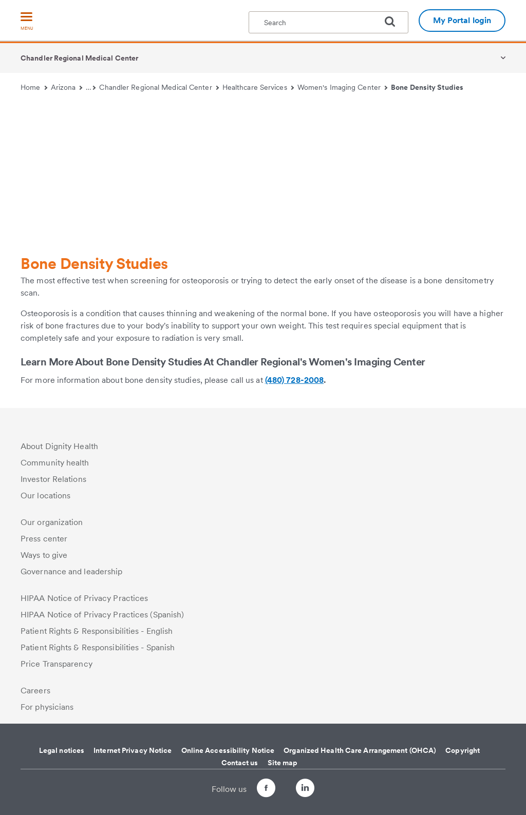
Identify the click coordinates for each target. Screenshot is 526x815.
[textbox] (328, 22)
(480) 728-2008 (294, 380)
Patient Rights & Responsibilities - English (97, 631)
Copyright (462, 750)
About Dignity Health (59, 446)
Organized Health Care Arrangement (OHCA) (360, 750)
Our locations (45, 495)
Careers (35, 690)
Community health (55, 463)
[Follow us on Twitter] (285, 783)
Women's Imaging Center (342, 87)
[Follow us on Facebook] (257, 790)
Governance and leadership (72, 571)
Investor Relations (53, 479)
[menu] (27, 21)
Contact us (239, 763)
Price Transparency (56, 664)
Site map (283, 763)
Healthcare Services (258, 87)
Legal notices (61, 750)
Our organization (52, 522)
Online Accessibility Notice (228, 750)
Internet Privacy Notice (132, 750)
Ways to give (44, 555)
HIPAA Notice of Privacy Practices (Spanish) (102, 614)
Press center (44, 539)
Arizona (67, 87)
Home (34, 87)
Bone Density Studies (427, 87)
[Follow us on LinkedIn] (314, 790)
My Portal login (462, 20)
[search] (394, 21)
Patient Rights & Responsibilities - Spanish (98, 647)
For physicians (47, 707)
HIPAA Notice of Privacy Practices (84, 598)
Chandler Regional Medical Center (79, 58)
